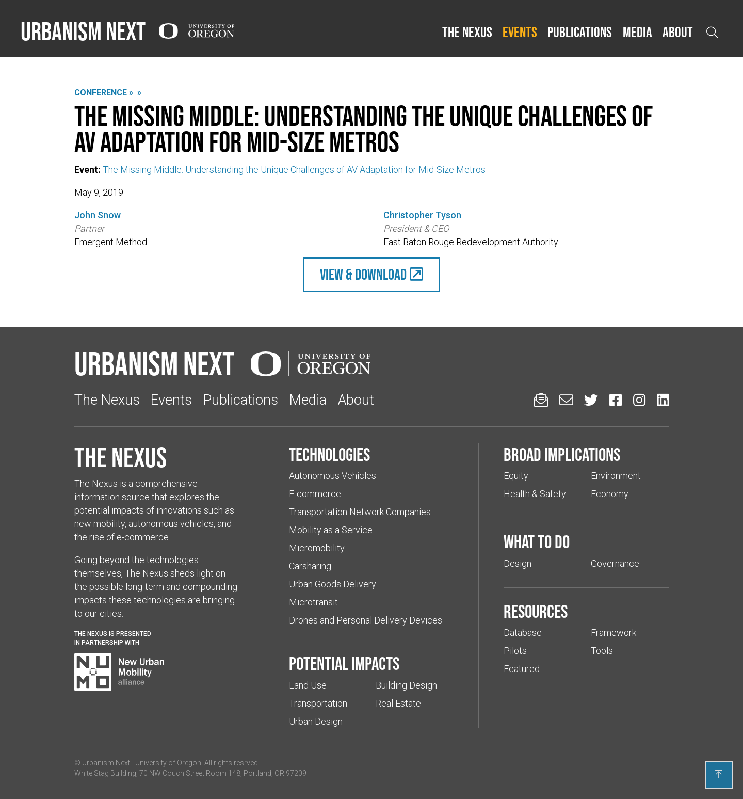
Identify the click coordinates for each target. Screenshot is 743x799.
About (678, 32)
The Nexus (467, 32)
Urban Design (316, 721)
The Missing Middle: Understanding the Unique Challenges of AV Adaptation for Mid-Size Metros (294, 169)
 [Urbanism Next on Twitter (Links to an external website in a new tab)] (591, 400)
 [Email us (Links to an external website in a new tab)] (566, 400)
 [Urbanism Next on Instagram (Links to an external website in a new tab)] (639, 400)
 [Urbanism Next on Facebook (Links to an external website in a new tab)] (615, 400)
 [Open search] (712, 32)
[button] (467, 32)
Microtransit (313, 602)
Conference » (103, 93)
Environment (616, 475)
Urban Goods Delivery (332, 584)
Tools (602, 650)
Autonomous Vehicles (332, 475)
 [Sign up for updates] (541, 400)
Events (520, 32)
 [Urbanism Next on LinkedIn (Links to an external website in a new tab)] (663, 400)
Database (523, 632)
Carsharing (310, 566)
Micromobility (317, 547)
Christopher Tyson (422, 215)
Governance (615, 563)
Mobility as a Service (331, 529)
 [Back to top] (718, 774)
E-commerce (315, 493)
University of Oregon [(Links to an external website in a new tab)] (168, 763)
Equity (516, 475)
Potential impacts (344, 663)
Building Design (406, 685)
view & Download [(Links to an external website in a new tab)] (363, 274)
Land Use (308, 685)
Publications (579, 32)
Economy (609, 493)
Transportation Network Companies (360, 511)
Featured (522, 668)
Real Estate (398, 703)
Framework (613, 632)
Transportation (318, 703)
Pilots (515, 650)
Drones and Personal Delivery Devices (365, 620)
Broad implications (562, 454)
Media (637, 32)
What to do (537, 541)
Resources (536, 611)
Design (517, 563)
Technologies (329, 454)
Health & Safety (535, 493)
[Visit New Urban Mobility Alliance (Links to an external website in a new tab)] (119, 672)
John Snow (97, 215)
